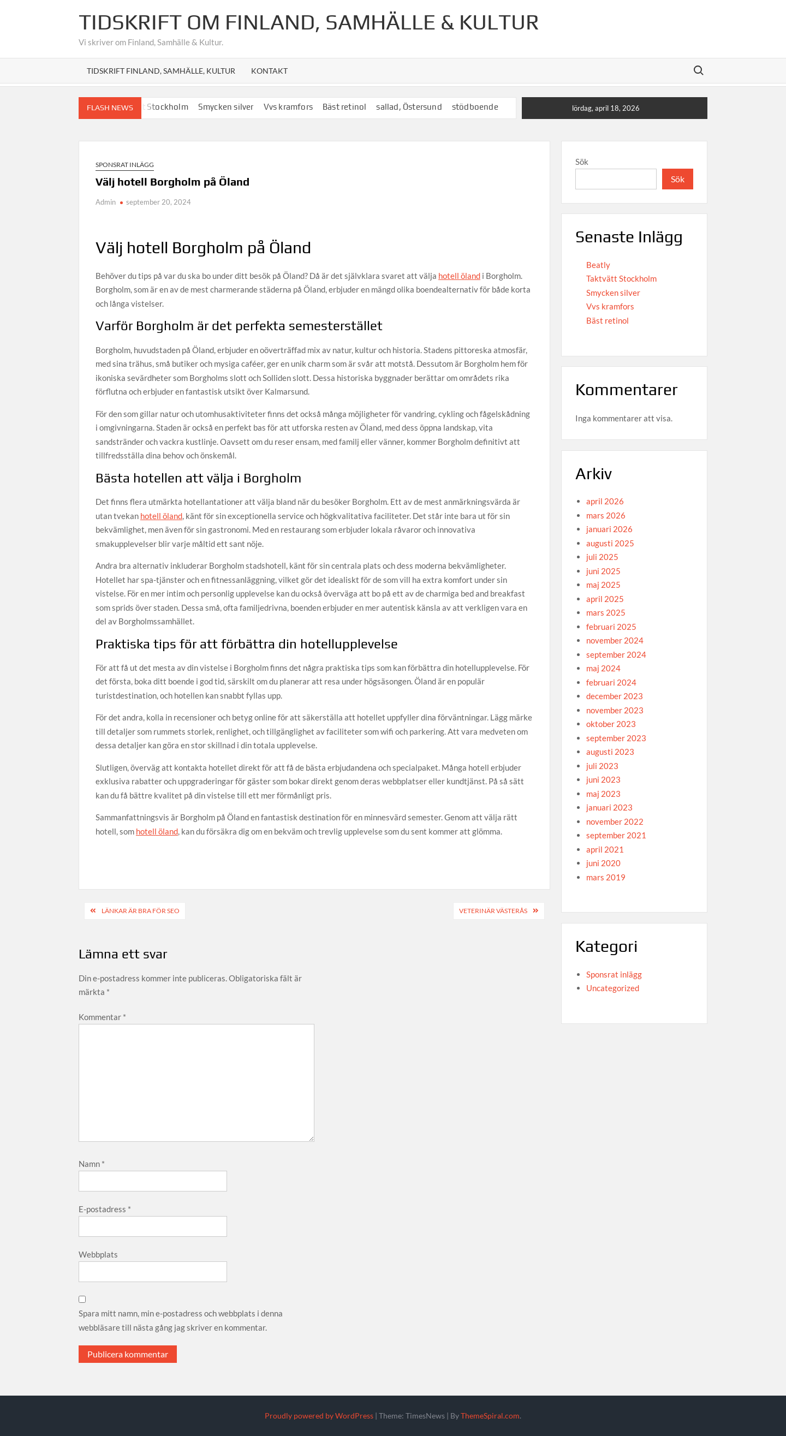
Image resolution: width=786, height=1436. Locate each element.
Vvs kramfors (288, 106)
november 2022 (615, 821)
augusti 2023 (610, 751)
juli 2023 (602, 766)
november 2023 (615, 710)
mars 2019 (606, 877)
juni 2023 (603, 779)
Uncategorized (612, 988)
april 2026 (605, 501)
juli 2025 (602, 557)
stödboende (475, 106)
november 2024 (615, 640)
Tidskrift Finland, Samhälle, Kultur (161, 70)
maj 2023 (603, 794)
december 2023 (614, 696)
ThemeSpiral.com (490, 1415)
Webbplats (98, 1254)
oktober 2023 (611, 724)
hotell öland (459, 276)
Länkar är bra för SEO (141, 911)
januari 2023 (609, 807)
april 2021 (605, 849)
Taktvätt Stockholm (621, 278)
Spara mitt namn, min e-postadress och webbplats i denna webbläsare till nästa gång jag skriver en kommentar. (181, 1320)
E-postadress (105, 1209)
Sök (581, 161)
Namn (92, 1164)
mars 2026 (606, 515)
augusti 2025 (610, 543)
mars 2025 (606, 612)
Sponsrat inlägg (125, 164)
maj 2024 (603, 668)
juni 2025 (603, 571)
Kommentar (102, 1017)
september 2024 (616, 654)
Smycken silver (226, 106)
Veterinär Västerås (493, 911)
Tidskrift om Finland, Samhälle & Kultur (309, 21)
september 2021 (616, 835)
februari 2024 (611, 682)
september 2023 (616, 738)
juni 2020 (603, 863)
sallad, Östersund (409, 106)
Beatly (598, 265)
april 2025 (605, 599)
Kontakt (269, 70)
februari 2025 (611, 626)
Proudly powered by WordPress (319, 1415)
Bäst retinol (344, 106)
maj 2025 (603, 584)
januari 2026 (609, 529)
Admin (106, 202)
